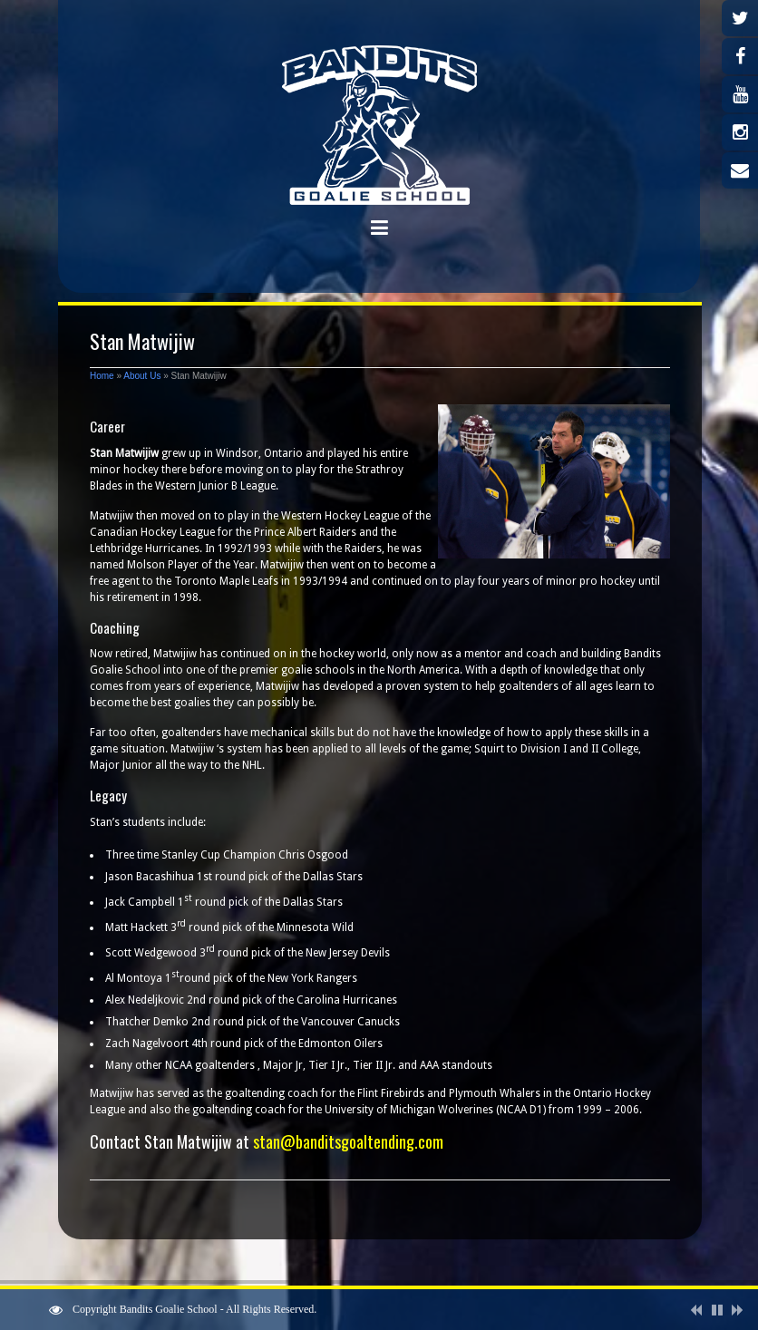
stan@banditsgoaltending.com (348, 1141)
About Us (141, 376)
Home (102, 376)
